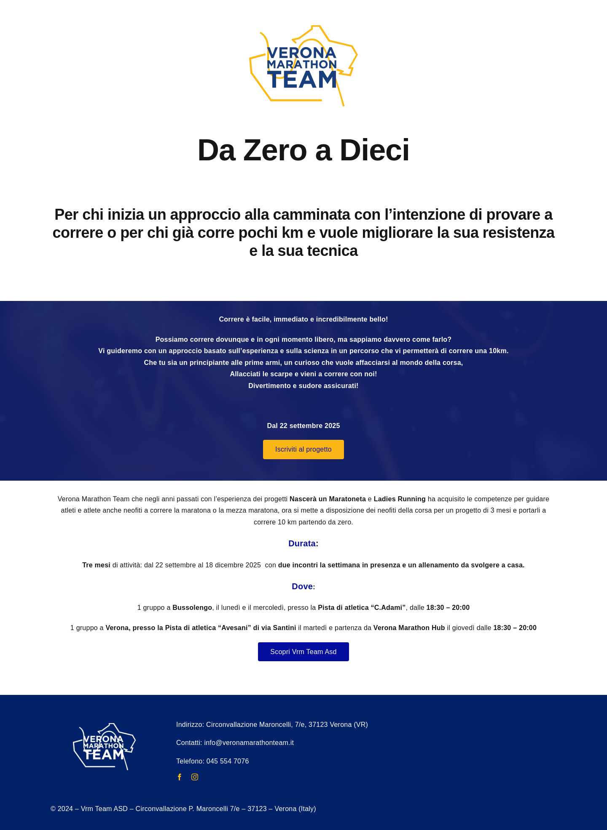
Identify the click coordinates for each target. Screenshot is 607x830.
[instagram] (194, 777)
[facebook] (179, 777)
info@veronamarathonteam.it (249, 742)
